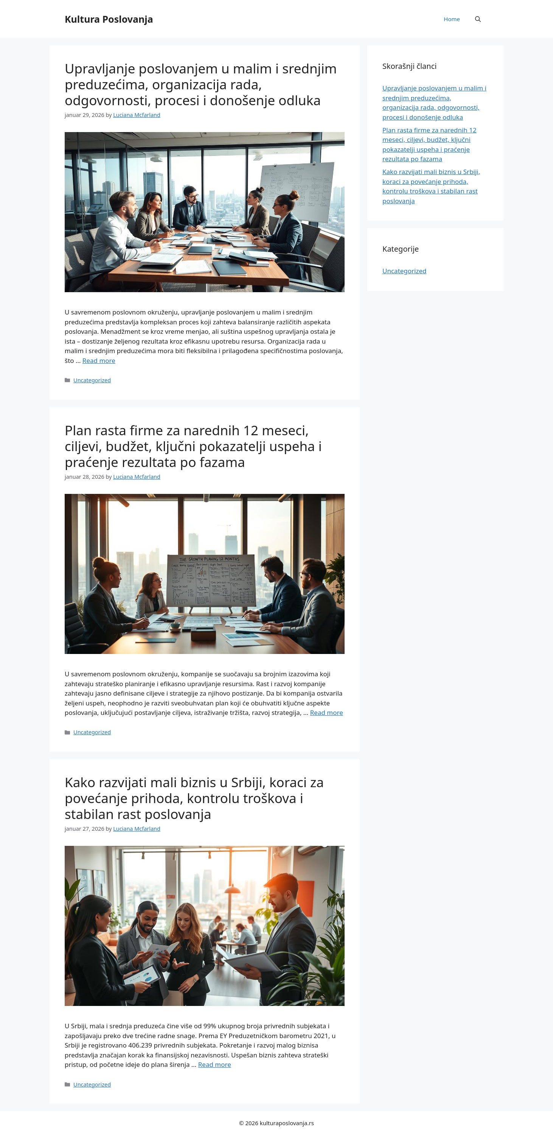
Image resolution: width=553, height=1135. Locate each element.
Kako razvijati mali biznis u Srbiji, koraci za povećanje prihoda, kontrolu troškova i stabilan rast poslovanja (194, 798)
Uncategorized (92, 380)
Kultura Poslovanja (109, 18)
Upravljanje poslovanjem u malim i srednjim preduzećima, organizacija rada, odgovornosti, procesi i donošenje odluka (201, 84)
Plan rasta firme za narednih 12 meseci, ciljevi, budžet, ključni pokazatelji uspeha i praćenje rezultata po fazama (193, 446)
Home (452, 19)
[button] (478, 19)
